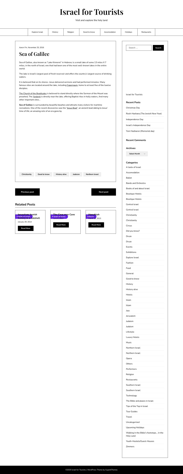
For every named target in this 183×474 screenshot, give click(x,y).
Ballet (129, 177)
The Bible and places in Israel (139, 401)
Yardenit (37, 96)
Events (129, 246)
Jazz (128, 310)
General (130, 273)
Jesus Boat (72, 108)
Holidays (128, 32)
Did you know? (133, 231)
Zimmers (130, 446)
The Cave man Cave (64, 214)
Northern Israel (92, 174)
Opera (129, 358)
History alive (61, 174)
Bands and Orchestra (135, 183)
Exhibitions (131, 252)
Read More (25, 228)
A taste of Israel (133, 167)
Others (129, 363)
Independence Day (134, 119)
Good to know (89, 32)
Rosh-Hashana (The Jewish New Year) (144, 113)
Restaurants (146, 32)
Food (128, 268)
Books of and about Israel (138, 188)
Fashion (129, 262)
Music (128, 342)
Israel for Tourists (91, 11)
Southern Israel (133, 385)
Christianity (26, 174)
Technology (131, 395)
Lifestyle (130, 331)
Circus (129, 225)
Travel (129, 416)
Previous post (27, 192)
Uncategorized (133, 422)
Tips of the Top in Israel (137, 406)
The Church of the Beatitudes (33, 93)
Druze (129, 236)
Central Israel (132, 204)
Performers (131, 369)
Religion (70, 32)
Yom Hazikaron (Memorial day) (140, 131)
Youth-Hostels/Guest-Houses (140, 441)
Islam (128, 300)
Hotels (129, 294)
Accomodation (110, 32)
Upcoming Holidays (135, 427)
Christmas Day (133, 107)
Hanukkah (94, 214)
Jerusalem (131, 316)
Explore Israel (37, 32)
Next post (103, 192)
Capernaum (72, 85)
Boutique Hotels (133, 193)
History (55, 32)
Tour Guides (131, 411)
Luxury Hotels (132, 337)
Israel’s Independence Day (138, 125)
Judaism (76, 174)
